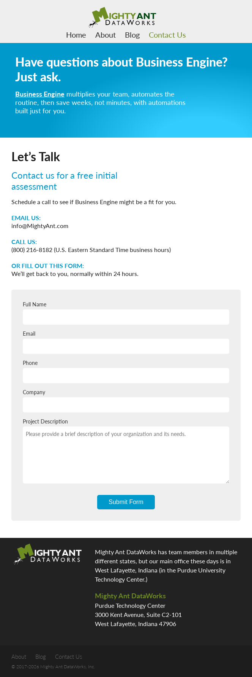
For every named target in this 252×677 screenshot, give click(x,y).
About (105, 34)
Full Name (126, 313)
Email (126, 342)
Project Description (126, 451)
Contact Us (167, 34)
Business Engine (40, 94)
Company (126, 400)
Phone (126, 371)
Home (76, 34)
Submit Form (126, 502)
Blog (132, 34)
